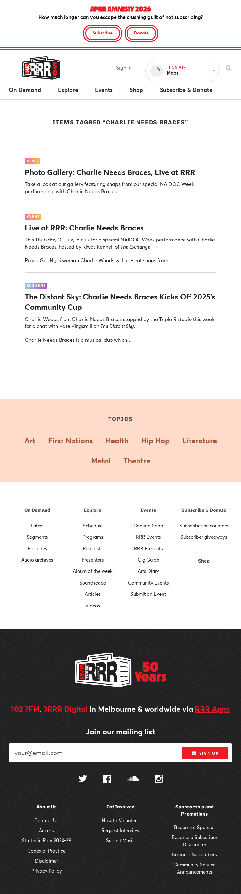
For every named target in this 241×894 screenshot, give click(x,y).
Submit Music (120, 840)
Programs (93, 537)
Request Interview (120, 830)
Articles (93, 594)
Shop (204, 561)
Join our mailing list (120, 732)
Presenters (93, 560)
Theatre (136, 461)
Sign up (205, 753)
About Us (46, 807)
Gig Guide (148, 560)
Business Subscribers (194, 854)
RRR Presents (148, 548)
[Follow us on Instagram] (159, 780)
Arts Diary (148, 571)
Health (117, 441)
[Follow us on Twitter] (82, 779)
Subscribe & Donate (203, 510)
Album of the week (93, 571)
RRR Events (148, 537)
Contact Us (46, 820)
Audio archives (37, 560)
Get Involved (120, 807)
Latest (37, 525)
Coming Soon (148, 525)
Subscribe (103, 33)
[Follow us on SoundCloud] (133, 779)
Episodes (37, 548)
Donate (141, 33)
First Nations (70, 441)
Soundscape (92, 582)
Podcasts (93, 548)
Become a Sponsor (194, 827)
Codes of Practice (46, 851)
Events (148, 510)
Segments (37, 537)
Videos (92, 605)
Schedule (93, 525)
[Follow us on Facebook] (107, 780)
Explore (93, 510)
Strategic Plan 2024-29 (46, 840)
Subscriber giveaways (203, 537)
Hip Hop (155, 441)
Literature (199, 441)
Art (29, 441)
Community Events (148, 582)
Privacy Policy (46, 871)
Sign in (123, 67)
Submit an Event (148, 594)
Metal (101, 461)
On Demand (37, 510)
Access (46, 830)
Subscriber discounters (203, 525)
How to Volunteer (120, 820)
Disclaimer (46, 861)
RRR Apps (212, 709)
